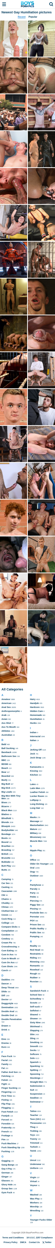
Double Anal (7, 1011)
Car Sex (5, 883)
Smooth (34, 1046)
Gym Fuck (6, 1192)
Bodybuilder (7, 830)
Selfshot (34, 1010)
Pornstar (34, 916)
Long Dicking (37, 804)
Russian (34, 981)
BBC (3, 760)
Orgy (32, 871)
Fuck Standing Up (10, 1147)
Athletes (5, 731)
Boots (4, 838)
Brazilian (6, 846)
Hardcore (35, 707)
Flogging (6, 1107)
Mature (33, 829)
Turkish (34, 1147)
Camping (6, 879)
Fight (4, 1084)
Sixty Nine (35, 1022)
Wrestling (35, 1210)
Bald (3, 744)
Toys (32, 1135)
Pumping (34, 936)
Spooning (35, 1074)
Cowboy (5, 938)
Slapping (34, 1030)
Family (5, 1064)
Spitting (34, 1070)
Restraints (35, 953)
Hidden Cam (36, 711)
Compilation (7, 930)
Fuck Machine (8, 1143)
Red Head (35, 950)
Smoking (34, 1042)
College (5, 923)
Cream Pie (6, 942)
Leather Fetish (37, 792)
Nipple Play (36, 850)
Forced (5, 1119)
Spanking (35, 1066)
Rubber (34, 977)
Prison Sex (36, 924)
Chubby (5, 903)
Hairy (33, 699)
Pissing (34, 908)
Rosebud (34, 969)
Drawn (4, 1025)
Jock (32, 753)
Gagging (5, 1160)
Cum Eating (7, 950)
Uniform (34, 1168)
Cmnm (4, 915)
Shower (34, 1018)
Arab (3, 715)
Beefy (4, 780)
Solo (32, 1058)
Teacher (34, 1115)
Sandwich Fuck (38, 990)
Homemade (36, 715)
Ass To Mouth (8, 727)
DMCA (23, 1242)
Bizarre (5, 806)
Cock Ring (6, 919)
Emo (3, 1039)
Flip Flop (6, 1104)
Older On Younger (39, 863)
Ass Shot (6, 723)
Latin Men (35, 788)
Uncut (33, 1160)
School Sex (36, 994)
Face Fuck (6, 1056)
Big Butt (5, 784)
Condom (5, 934)
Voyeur (33, 1185)
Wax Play (35, 1198)
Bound (4, 842)
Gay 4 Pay (6, 1168)
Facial (4, 1060)
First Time (6, 1096)
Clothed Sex (7, 911)
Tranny (33, 1139)
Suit (32, 1090)
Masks (33, 817)
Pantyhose (35, 885)
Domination (7, 1007)
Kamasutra (36, 767)
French (5, 1131)
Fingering (6, 1092)
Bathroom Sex (8, 756)
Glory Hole (7, 1184)
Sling (32, 1038)
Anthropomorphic (10, 711)
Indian (33, 732)
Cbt (3, 895)
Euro (3, 1047)
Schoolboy (35, 998)
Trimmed (34, 1143)
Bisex (4, 802)
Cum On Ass (8, 962)
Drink (4, 1029)
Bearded (5, 776)
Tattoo (33, 1111)
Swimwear (35, 1101)
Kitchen (34, 775)
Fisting (5, 1100)
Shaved (34, 1014)
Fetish (4, 1080)
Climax (5, 907)
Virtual (33, 1181)
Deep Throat (7, 987)
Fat (3, 1068)
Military (34, 833)
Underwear (36, 1164)
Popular (32, 17)
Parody (34, 889)
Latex (33, 784)
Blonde (5, 822)
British (5, 854)
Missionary (36, 837)
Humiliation (36, 719)
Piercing (34, 900)
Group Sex (7, 1188)
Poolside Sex (37, 912)
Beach (4, 768)
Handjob (34, 703)
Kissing (34, 771)
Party (33, 893)
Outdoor (34, 875)
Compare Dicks (9, 926)
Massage (34, 821)
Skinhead (35, 1026)
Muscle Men (36, 841)
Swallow (34, 1097)
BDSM (4, 764)
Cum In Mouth (8, 958)
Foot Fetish (7, 1111)
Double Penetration (11, 1019)
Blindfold (6, 818)
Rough (33, 973)
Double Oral (7, 1015)
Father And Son (9, 1072)
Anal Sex (6, 707)
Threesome (36, 1123)
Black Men (6, 810)
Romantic (35, 965)
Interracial (35, 736)
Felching (6, 1076)
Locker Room (37, 796)
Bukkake (6, 862)
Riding (33, 957)
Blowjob (5, 826)
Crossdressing (9, 946)
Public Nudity (37, 928)
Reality (33, 946)
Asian (4, 719)
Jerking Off (36, 749)
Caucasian (6, 891)
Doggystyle (7, 1003)
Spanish (34, 1062)
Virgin (33, 1177)
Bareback (6, 752)
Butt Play (6, 866)
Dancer (5, 983)
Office (33, 860)
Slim (32, 1034)
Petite (33, 897)
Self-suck (35, 1006)
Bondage (6, 834)
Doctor (5, 999)
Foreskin (6, 1123)
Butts (4, 870)
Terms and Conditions (13, 1237)
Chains (5, 899)
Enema (5, 1043)
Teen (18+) (35, 1119)
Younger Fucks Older (41, 1219)
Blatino (5, 814)
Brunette (6, 858)
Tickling (34, 1131)
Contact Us (34, 1242)
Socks (33, 1050)
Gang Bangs (7, 1164)
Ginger (5, 1176)
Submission (36, 1086)
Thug (32, 1127)
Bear (3, 772)
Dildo (4, 991)
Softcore (34, 1054)
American (6, 703)
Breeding (6, 850)
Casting (5, 887)
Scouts (33, 1002)
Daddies (5, 979)
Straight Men (36, 1082)
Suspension (36, 1094)
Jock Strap (35, 757)
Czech (4, 970)
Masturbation (37, 825)
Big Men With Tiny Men (11, 797)
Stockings (35, 1078)
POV (32, 920)
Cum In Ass (7, 954)
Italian (33, 740)
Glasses (5, 1180)
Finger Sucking (9, 1088)
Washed (34, 1194)
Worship (34, 1206)
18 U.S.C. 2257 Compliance (39, 1237)
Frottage (5, 1135)
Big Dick (5, 788)
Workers (34, 1202)
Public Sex (35, 932)
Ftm (3, 1139)
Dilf (3, 995)
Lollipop (34, 800)
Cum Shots (7, 966)
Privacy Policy (10, 1242)
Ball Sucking (8, 748)
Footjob (5, 1115)
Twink (33, 1150)
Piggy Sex (35, 904)
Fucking (5, 1151)
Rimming (34, 961)
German (5, 1172)
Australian (6, 735)
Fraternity (6, 1127)
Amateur (5, 699)
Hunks (33, 723)
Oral (32, 867)
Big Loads (6, 792)
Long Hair (35, 808)
